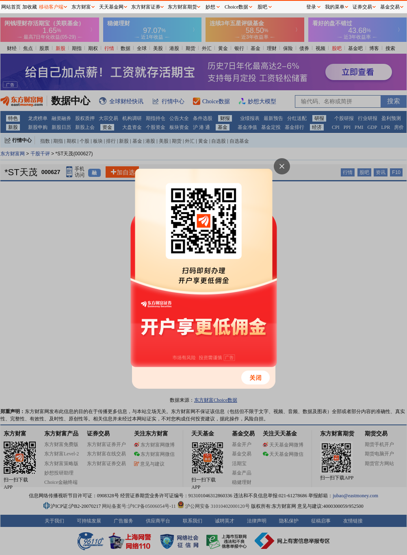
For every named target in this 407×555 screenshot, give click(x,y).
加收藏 (29, 7)
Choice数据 (236, 7)
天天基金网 (111, 7)
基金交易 (390, 7)
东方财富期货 (182, 7)
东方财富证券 (145, 7)
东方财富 (81, 7)
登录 (311, 7)
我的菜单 (334, 7)
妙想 (210, 7)
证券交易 (362, 7)
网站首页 (11, 7)
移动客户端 (51, 7)
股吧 (262, 7)
